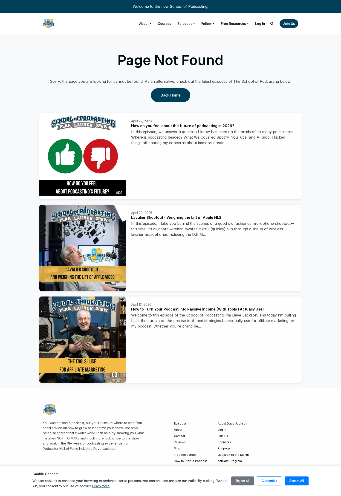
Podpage (224, 448)
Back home (171, 95)
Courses (164, 24)
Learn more (101, 486)
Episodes (185, 24)
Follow (206, 24)
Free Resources (233, 24)
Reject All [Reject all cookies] (242, 481)
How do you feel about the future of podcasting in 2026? (182, 125)
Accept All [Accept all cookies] (296, 481)
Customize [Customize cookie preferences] (269, 481)
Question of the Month (233, 454)
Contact (179, 436)
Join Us (289, 24)
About (144, 24)
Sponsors (224, 442)
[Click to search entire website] (272, 23)
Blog (177, 448)
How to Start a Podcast (190, 461)
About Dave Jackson (232, 423)
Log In (260, 24)
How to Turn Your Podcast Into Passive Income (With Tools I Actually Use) (197, 309)
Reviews (180, 442)
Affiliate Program (230, 461)
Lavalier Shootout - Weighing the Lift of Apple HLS (176, 217)
